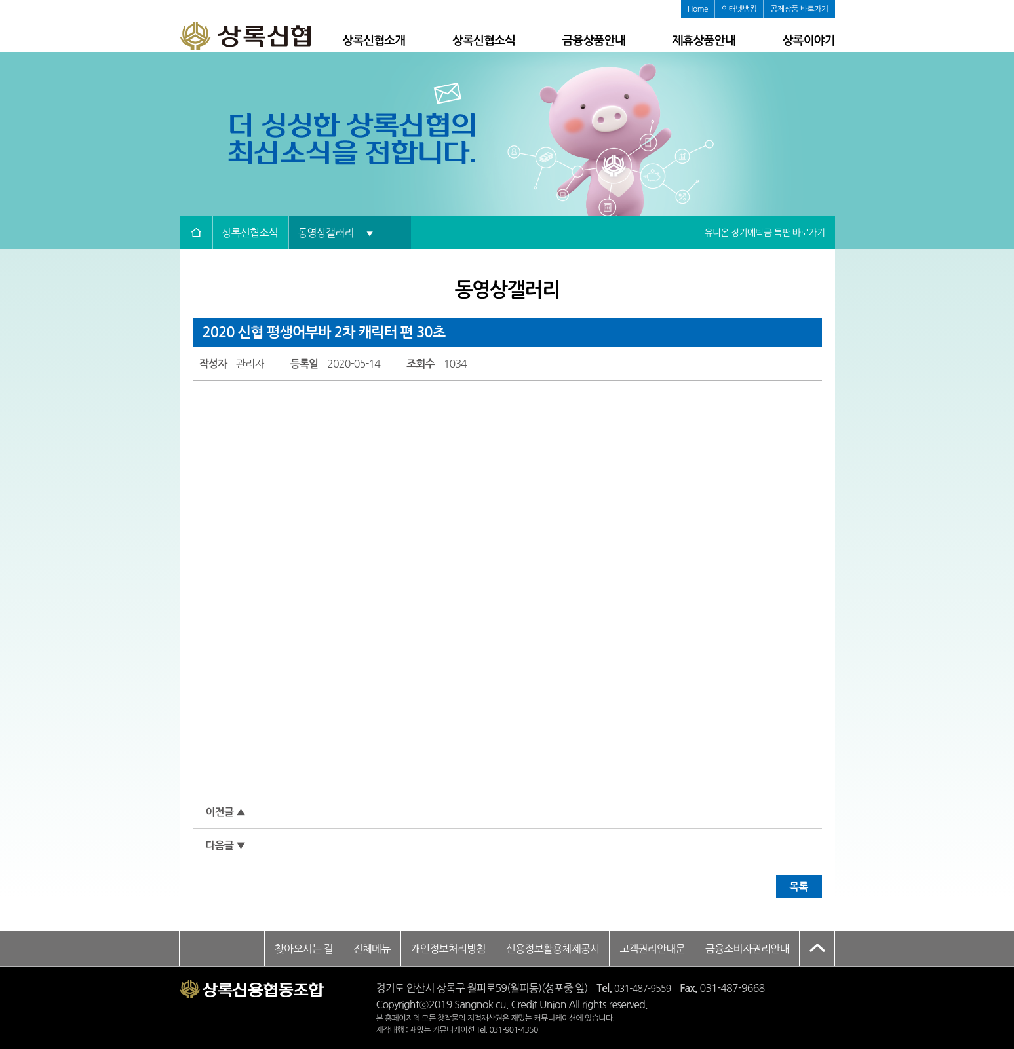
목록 (798, 887)
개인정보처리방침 (448, 949)
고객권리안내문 (652, 949)
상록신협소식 (483, 41)
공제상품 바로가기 (799, 9)
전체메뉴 (372, 949)
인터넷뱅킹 (739, 9)
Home (698, 9)
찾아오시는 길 (304, 949)
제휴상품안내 (704, 41)
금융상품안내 (593, 41)
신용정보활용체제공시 (552, 949)
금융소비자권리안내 (747, 949)
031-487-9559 (642, 988)
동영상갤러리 (335, 232)
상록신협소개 (373, 41)
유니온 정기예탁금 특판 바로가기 (764, 232)
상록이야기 (808, 41)
